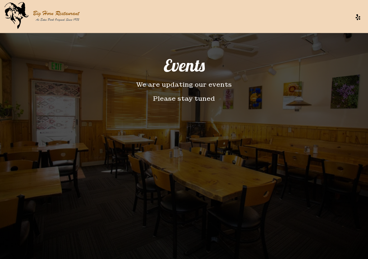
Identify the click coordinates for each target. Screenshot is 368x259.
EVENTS (248, 18)
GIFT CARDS (304, 18)
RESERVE (335, 18)
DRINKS (196, 18)
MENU (175, 18)
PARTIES (273, 18)
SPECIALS (222, 18)
